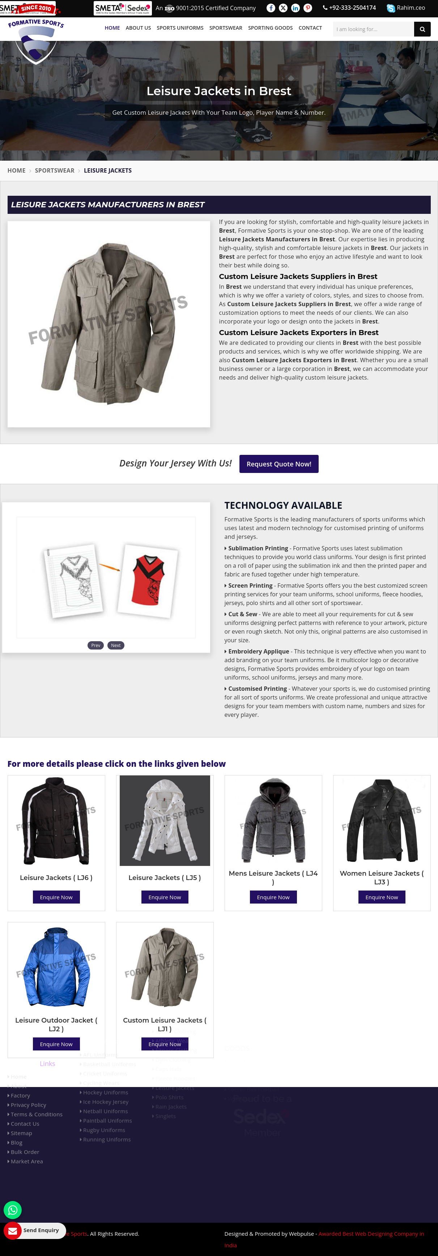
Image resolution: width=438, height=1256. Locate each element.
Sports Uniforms (180, 27)
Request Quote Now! (279, 464)
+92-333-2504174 (349, 8)
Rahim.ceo (406, 8)
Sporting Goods (270, 27)
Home (112, 27)
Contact (310, 27)
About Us (138, 27)
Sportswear (225, 27)
